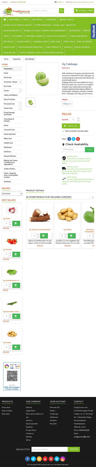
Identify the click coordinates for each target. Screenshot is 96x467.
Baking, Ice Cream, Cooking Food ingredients (45, 30)
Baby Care (55, 41)
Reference (66, 68)
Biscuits (87, 30)
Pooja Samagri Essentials (30, 47)
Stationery (17, 36)
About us (29, 420)
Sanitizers (51, 19)
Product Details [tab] (35, 190)
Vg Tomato (7, 250)
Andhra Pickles (66, 19)
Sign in (76, 2)
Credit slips (54, 414)
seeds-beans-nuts (12, 30)
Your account (58, 401)
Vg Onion (6, 219)
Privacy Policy (31, 430)
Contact (4, 2)
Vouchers (53, 420)
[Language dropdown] (59, 2)
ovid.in (83, 427)
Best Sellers (9, 200)
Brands (6, 188)
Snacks (67, 47)
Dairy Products (53, 47)
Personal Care (40, 41)
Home (5, 64)
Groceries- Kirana (34, 36)
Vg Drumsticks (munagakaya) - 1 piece (12, 312)
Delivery (29, 407)
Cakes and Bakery (78, 36)
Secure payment (32, 424)
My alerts (53, 424)
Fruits (26, 19)
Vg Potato (7, 343)
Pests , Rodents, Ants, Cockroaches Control (41, 52)
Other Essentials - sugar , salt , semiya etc (55, 25)
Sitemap (29, 437)
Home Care (68, 41)
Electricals (37, 19)
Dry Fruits (8, 41)
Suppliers (29, 427)
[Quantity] (6, 223)
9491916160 (21, 2)
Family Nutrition (84, 41)
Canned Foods (23, 41)
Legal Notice (30, 411)
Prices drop (6, 407)
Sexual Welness (82, 47)
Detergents (74, 30)
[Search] (48, 10)
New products (7, 411)
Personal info (55, 407)
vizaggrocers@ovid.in (82, 437)
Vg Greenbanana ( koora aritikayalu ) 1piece (12, 281)
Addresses (54, 417)
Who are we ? (10, 52)
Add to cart (70, 126)
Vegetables (14, 19)
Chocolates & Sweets (56, 36)
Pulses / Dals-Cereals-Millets (18, 25)
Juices (6, 36)
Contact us (30, 433)
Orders (52, 411)
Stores (28, 440)
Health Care (9, 47)
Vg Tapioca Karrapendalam (40, 229)
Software (7, 182)
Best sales (6, 414)
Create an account (87, 2)
